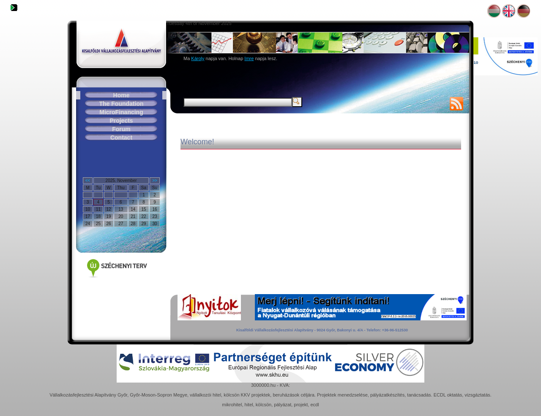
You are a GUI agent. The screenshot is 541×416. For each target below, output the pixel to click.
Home (121, 95)
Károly (197, 58)
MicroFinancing (121, 112)
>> (154, 180)
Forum (121, 129)
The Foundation (121, 103)
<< (87, 180)
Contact (121, 137)
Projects (121, 120)
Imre (249, 58)
